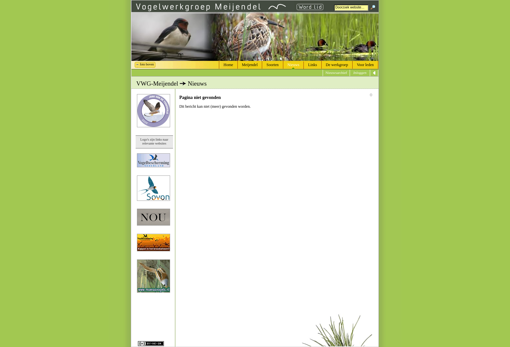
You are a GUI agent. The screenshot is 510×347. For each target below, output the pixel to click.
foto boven (147, 64)
